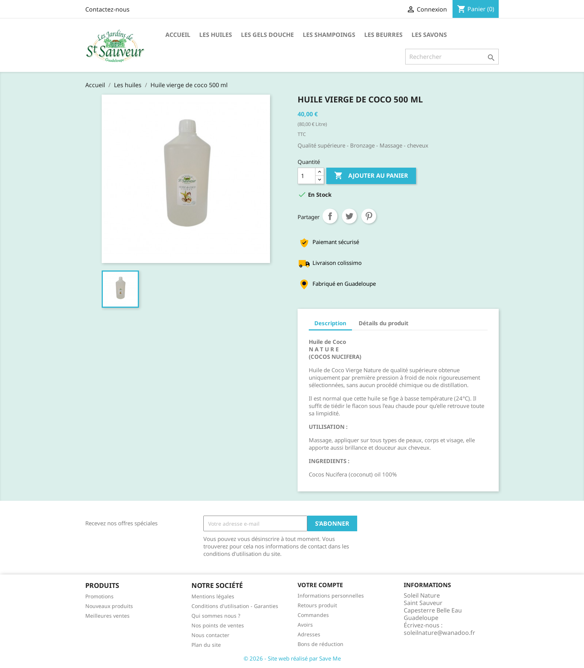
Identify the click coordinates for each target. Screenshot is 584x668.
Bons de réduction (320, 644)
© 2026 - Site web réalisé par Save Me (292, 658)
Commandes (313, 614)
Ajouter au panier (371, 176)
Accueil (177, 35)
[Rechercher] (452, 56)
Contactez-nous (107, 9)
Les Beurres (383, 35)
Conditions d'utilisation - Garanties (234, 606)
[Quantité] (306, 176)
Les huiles (215, 35)
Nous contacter (210, 635)
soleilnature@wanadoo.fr (439, 633)
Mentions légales (212, 596)
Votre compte (320, 585)
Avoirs (305, 624)
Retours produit (317, 605)
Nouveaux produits (109, 606)
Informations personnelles (331, 595)
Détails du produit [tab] (384, 323)
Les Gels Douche (267, 35)
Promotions (99, 596)
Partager (330, 216)
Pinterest (368, 216)
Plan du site (206, 644)
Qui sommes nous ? (215, 615)
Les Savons (429, 35)
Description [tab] (330, 323)
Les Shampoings (329, 35)
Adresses (309, 634)
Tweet (349, 216)
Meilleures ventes (107, 615)
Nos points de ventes (217, 625)
